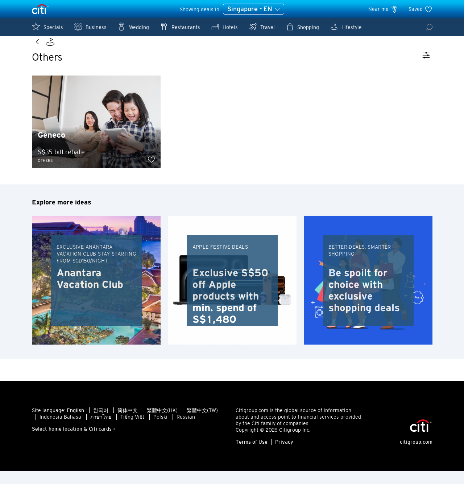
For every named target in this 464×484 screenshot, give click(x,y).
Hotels (224, 27)
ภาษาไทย (100, 429)
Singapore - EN (253, 9)
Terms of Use (252, 454)
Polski (160, 429)
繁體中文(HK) (162, 423)
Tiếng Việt (132, 429)
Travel (262, 27)
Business (90, 27)
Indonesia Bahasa (60, 429)
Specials (47, 27)
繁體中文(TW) (202, 423)
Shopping (302, 27)
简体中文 (127, 423)
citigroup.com (416, 454)
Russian (186, 429)
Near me (383, 9)
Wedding (133, 27)
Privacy (284, 454)
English (75, 423)
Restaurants (180, 27)
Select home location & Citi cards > (73, 441)
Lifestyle (346, 27)
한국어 (100, 423)
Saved (420, 9)
